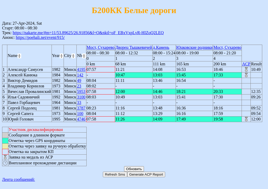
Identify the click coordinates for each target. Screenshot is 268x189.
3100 (81, 97)
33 (79, 102)
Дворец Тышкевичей (133, 47)
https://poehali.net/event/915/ (40, 37)
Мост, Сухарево (101, 47)
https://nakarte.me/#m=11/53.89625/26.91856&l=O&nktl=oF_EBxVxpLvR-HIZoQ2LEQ (88, 32)
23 (79, 86)
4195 (81, 69)
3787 (81, 108)
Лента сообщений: (18, 179)
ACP (246, 64)
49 (79, 80)
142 (80, 75)
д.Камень (161, 47)
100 (80, 113)
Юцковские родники (194, 47)
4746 (81, 119)
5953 (81, 91)
